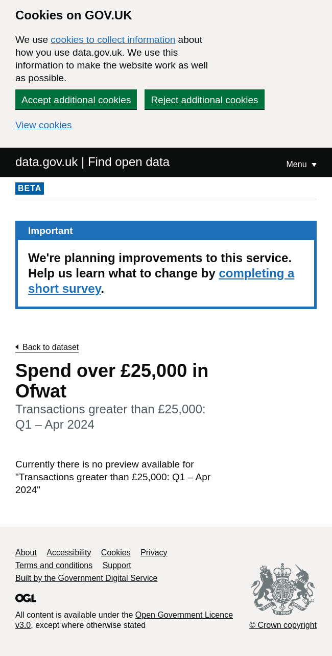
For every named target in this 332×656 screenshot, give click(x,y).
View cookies (43, 125)
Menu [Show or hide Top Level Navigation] (298, 164)
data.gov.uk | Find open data (92, 162)
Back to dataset (50, 347)
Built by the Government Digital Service (86, 578)
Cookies (116, 552)
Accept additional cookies (76, 100)
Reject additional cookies (204, 100)
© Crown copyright (283, 625)
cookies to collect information (113, 39)
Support (117, 565)
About (26, 552)
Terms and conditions (53, 565)
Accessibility (68, 552)
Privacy (153, 552)
